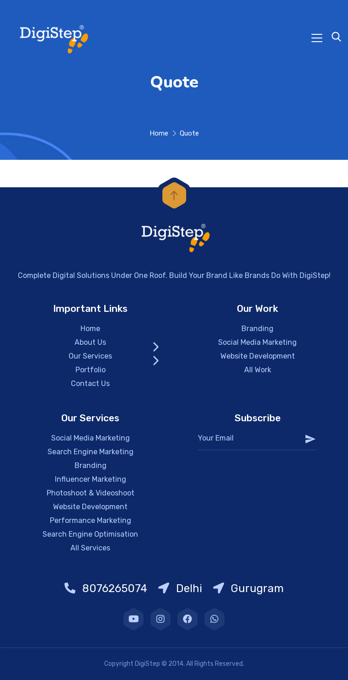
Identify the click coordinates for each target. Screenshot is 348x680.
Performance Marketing (90, 520)
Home (159, 133)
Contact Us (90, 383)
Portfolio (90, 369)
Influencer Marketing (90, 479)
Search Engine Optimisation (90, 534)
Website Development (257, 356)
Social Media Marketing (257, 342)
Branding (257, 328)
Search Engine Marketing (91, 451)
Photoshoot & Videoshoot (90, 493)
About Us (90, 342)
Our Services (90, 356)
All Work (257, 369)
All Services (90, 548)
